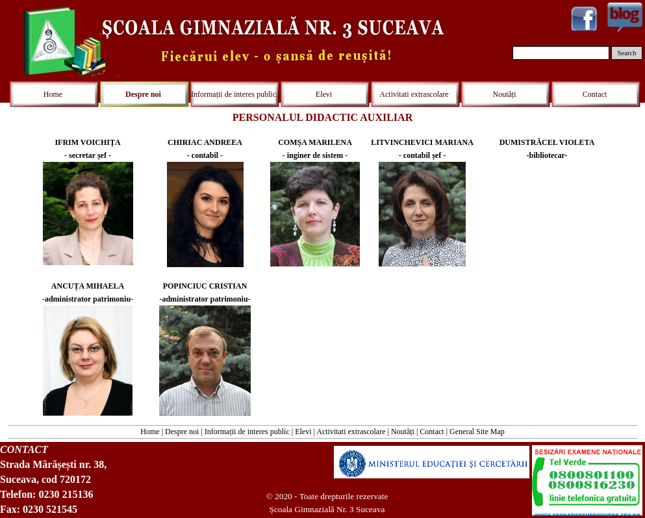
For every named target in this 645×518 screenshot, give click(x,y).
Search (627, 53)
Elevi (303, 431)
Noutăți (402, 431)
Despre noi (182, 431)
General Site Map (477, 431)
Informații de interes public (247, 431)
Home (149, 431)
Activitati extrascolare (350, 431)
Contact (432, 431)
